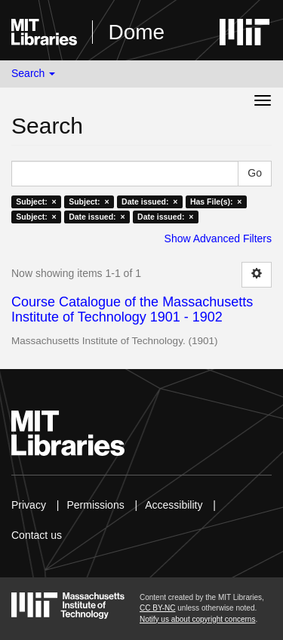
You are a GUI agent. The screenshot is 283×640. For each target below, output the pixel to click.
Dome (136, 32)
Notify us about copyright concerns (197, 619)
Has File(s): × (216, 201)
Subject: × (36, 201)
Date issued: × (149, 201)
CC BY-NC (157, 608)
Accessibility (173, 505)
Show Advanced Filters (218, 238)
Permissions (95, 505)
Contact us (36, 535)
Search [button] (33, 73)
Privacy (28, 505)
